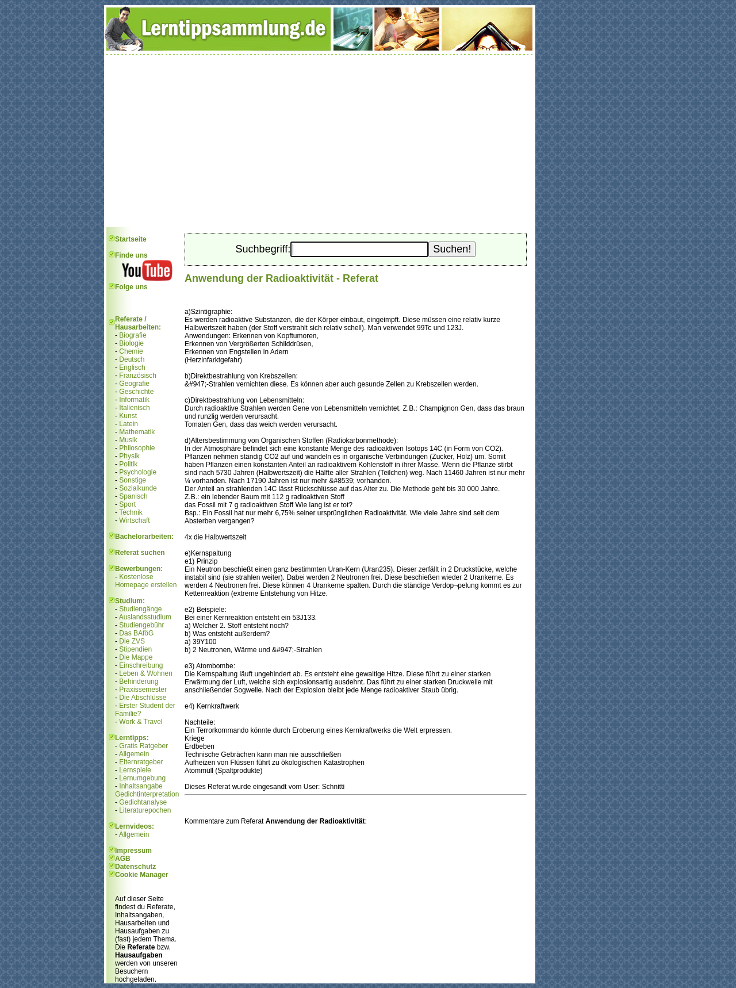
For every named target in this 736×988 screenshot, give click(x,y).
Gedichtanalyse (143, 802)
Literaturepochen (145, 810)
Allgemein (134, 754)
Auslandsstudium (145, 617)
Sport (127, 504)
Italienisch (134, 408)
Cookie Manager (141, 875)
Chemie (131, 351)
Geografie (134, 384)
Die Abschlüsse (142, 698)
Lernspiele (135, 770)
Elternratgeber (141, 762)
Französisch (137, 376)
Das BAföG (136, 633)
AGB (123, 859)
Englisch (132, 367)
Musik (128, 440)
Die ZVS (132, 641)
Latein (128, 424)
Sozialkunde (137, 488)
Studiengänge (140, 609)
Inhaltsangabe (140, 786)
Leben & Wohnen (145, 673)
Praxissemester (143, 690)
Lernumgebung (142, 778)
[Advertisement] (319, 140)
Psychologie (137, 472)
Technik (131, 512)
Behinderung (138, 681)
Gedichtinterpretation (147, 794)
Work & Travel (140, 722)
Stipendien (135, 649)
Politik (128, 464)
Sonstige (132, 480)
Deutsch (131, 359)
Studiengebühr (141, 625)
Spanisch (133, 496)
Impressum (133, 851)
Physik (129, 456)
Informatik (134, 400)
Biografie (132, 335)
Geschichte (136, 392)
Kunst (128, 416)
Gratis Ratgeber (143, 746)
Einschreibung (141, 665)
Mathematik (137, 432)
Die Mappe (135, 657)
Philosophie (137, 448)
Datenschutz (135, 867)
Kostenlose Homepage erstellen (146, 581)
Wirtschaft (134, 520)
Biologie (131, 343)
